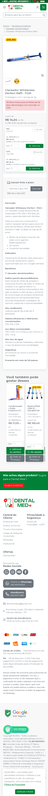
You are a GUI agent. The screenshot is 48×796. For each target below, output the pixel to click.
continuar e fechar (25, 792)
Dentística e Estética (21, 26)
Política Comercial (11, 525)
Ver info (38, 130)
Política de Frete (10, 522)
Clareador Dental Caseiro (17, 29)
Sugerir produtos (14, 485)
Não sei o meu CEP (16, 193)
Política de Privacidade (14, 784)
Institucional (8, 544)
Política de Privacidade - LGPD (36, 523)
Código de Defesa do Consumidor (12, 534)
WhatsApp (8, 540)
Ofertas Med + (9, 556)
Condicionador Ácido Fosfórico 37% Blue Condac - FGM (15, 408)
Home (6, 26)
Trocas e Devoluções (12, 529)
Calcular (36, 188)
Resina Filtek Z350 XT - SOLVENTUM (34, 408)
